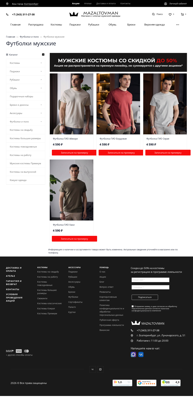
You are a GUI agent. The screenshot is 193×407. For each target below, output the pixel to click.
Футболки (73, 296)
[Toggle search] (157, 14)
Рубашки (72, 276)
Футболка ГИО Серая (157, 138)
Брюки (71, 291)
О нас (102, 271)
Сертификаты (75, 302)
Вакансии (104, 330)
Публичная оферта (109, 319)
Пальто (72, 307)
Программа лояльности (112, 325)
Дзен (100, 369)
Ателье (10, 275)
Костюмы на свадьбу (48, 271)
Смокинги (42, 298)
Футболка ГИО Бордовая (113, 138)
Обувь (71, 286)
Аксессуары (74, 281)
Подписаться (145, 297)
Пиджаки (73, 271)
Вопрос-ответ (107, 286)
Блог (102, 281)
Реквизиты (105, 291)
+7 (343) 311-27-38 (23, 14)
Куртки (72, 312)
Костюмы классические (49, 303)
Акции (103, 276)
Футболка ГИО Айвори (65, 138)
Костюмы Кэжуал (46, 308)
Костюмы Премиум (47, 313)
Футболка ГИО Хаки (64, 224)
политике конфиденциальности (150, 309)
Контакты (12, 289)
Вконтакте (92, 369)
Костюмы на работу (47, 276)
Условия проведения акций (14, 297)
